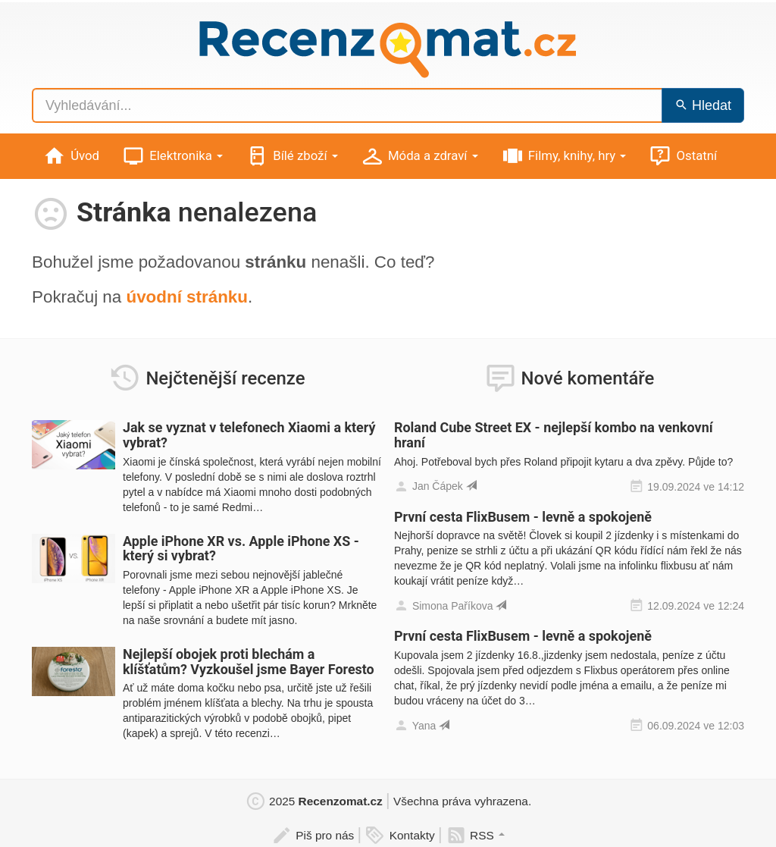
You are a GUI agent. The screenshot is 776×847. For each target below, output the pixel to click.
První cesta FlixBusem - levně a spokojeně (523, 517)
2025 (314, 801)
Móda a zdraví (419, 156)
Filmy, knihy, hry (564, 156)
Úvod (71, 156)
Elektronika (172, 156)
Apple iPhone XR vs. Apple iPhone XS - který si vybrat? (241, 548)
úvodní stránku (187, 296)
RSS (475, 835)
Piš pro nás (312, 835)
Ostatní (683, 156)
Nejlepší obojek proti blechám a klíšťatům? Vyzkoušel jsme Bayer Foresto (248, 661)
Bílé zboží (292, 156)
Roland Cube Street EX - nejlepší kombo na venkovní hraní (553, 434)
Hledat (702, 105)
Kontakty (399, 835)
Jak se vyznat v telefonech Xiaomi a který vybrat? (249, 434)
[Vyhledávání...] (347, 105)
